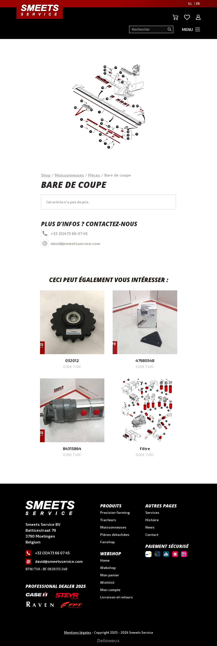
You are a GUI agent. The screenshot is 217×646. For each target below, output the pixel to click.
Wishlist (107, 582)
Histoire (152, 520)
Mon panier (109, 575)
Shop (46, 175)
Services (152, 512)
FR (198, 4)
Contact (151, 534)
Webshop (108, 568)
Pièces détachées (114, 534)
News (150, 527)
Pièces (94, 175)
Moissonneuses (69, 175)
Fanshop (107, 542)
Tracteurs (108, 520)
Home (104, 560)
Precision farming (115, 512)
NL (190, 4)
